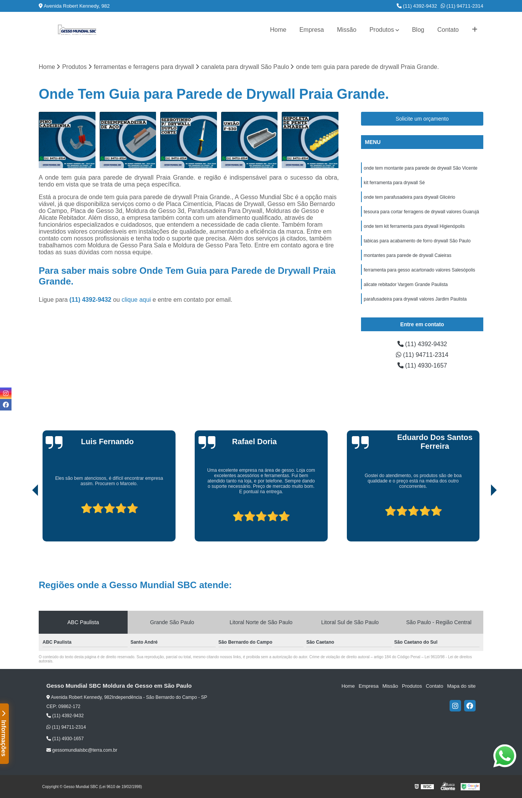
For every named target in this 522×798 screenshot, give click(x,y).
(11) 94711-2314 (462, 6)
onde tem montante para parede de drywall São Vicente (421, 168)
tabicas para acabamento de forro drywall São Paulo (417, 241)
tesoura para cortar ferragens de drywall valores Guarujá (421, 211)
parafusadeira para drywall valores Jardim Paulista (415, 299)
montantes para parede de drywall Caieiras (407, 255)
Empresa (311, 29)
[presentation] (24, 519)
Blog (418, 29)
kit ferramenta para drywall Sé (394, 182)
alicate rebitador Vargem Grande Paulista (406, 284)
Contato (448, 29)
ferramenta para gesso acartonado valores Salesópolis (419, 270)
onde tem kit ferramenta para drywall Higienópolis (414, 226)
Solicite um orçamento (422, 119)
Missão (346, 29)
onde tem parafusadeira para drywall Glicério (409, 197)
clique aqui (136, 299)
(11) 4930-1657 (422, 365)
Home (278, 29)
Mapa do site (461, 686)
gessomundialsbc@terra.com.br (81, 750)
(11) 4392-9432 (417, 6)
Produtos (381, 29)
